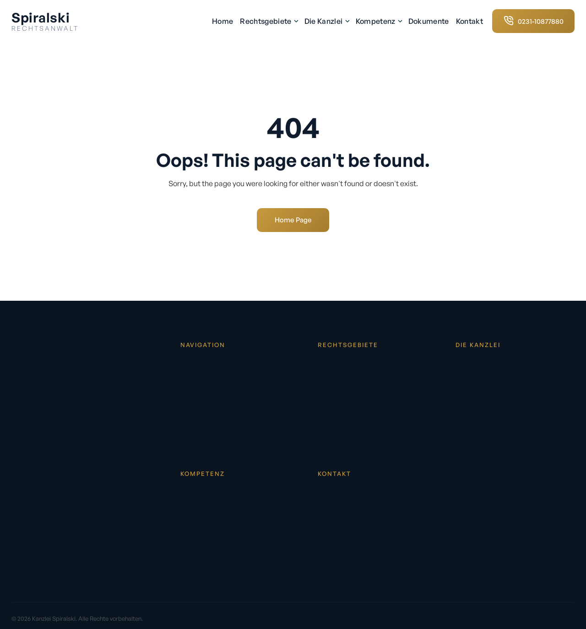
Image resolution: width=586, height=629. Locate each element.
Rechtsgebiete (268, 21)
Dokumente (428, 21)
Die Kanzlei (326, 21)
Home (222, 21)
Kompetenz (379, 21)
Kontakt (469, 21)
